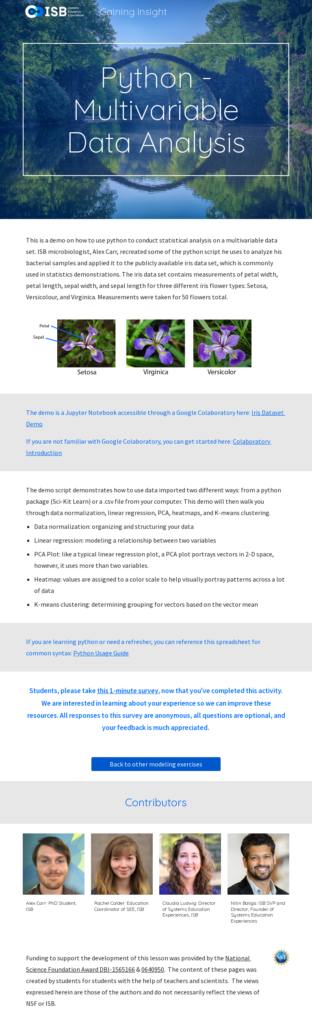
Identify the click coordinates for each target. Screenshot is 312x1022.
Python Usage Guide (101, 653)
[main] (156, 109)
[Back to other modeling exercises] (155, 764)
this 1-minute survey (127, 690)
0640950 (152, 969)
